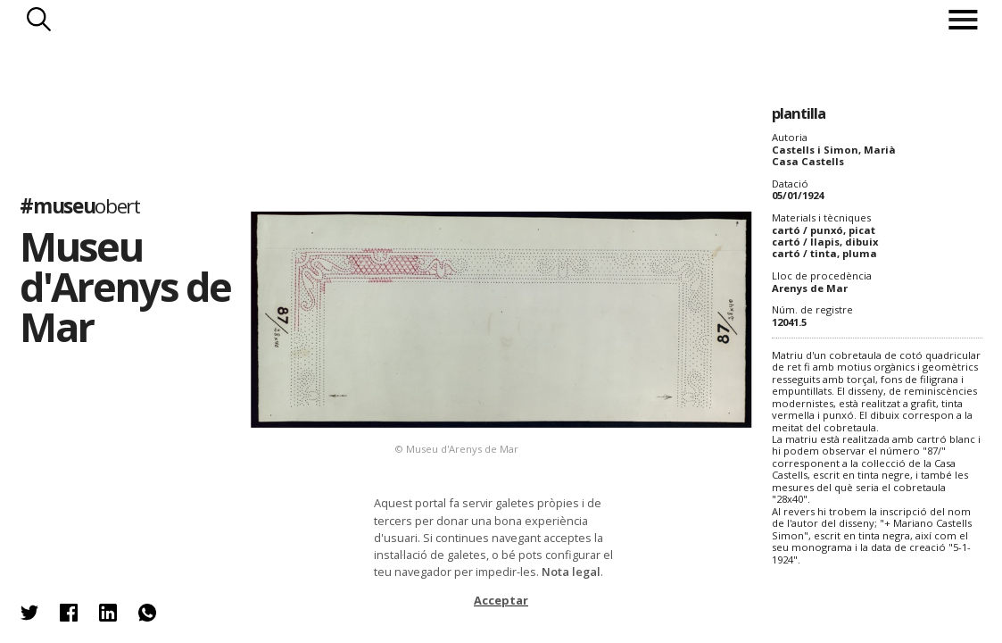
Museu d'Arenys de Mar (124, 286)
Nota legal (571, 572)
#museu (79, 206)
